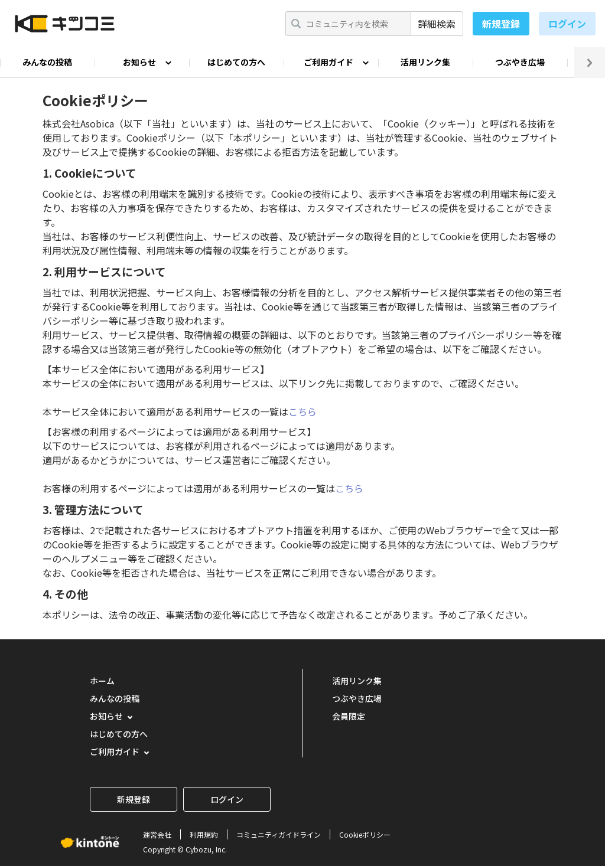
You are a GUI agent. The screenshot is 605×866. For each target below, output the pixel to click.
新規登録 (501, 24)
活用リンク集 (425, 62)
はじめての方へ (236, 62)
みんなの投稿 (47, 62)
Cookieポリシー (365, 834)
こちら (302, 411)
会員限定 (348, 716)
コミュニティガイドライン (278, 834)
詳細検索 (437, 24)
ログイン (567, 24)
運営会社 (157, 834)
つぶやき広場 (520, 62)
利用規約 (204, 834)
